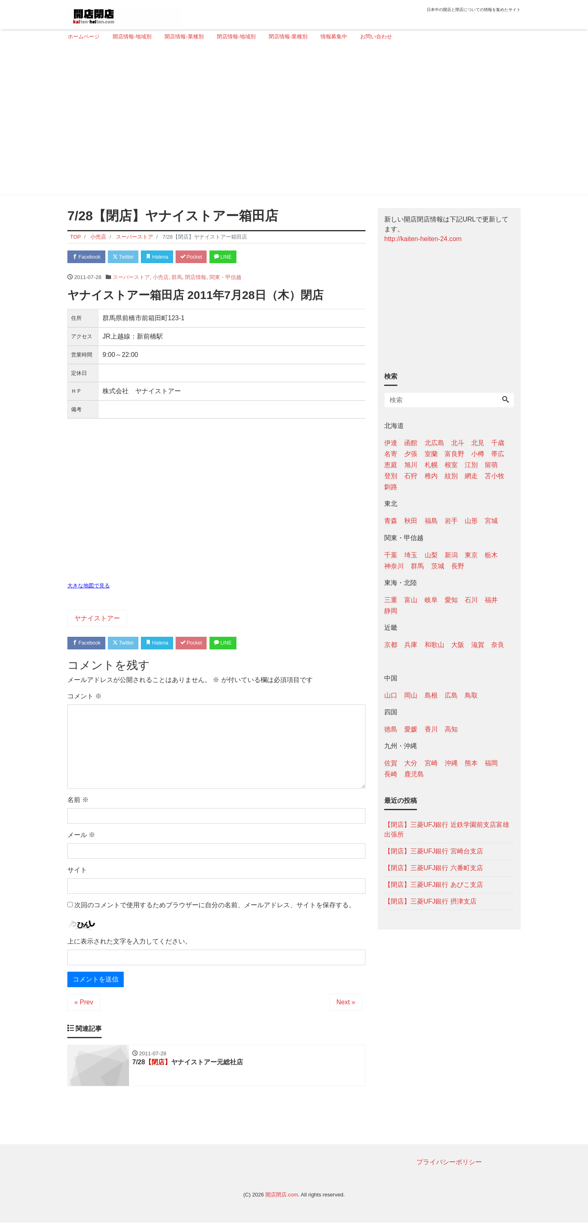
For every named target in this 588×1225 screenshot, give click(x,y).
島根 (431, 695)
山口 (390, 695)
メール (81, 836)
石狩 (410, 475)
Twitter (127, 257)
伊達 (390, 442)
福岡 (491, 763)
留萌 (491, 464)
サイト (77, 871)
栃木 (491, 555)
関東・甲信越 (225, 278)
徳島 (390, 729)
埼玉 (410, 555)
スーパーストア (131, 278)
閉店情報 (195, 278)
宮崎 (431, 763)
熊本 (471, 763)
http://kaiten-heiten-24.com (422, 238)
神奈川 (394, 566)
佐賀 (390, 763)
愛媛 (410, 729)
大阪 (457, 644)
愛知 (451, 599)
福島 (431, 520)
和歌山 (434, 644)
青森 (390, 520)
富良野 (454, 453)
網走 (471, 475)
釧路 (390, 486)
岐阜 (431, 599)
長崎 (390, 774)
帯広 (497, 453)
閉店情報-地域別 (236, 36)
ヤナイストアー (97, 619)
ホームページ (84, 36)
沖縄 (451, 763)
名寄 (390, 453)
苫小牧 (494, 475)
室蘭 (431, 453)
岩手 (451, 520)
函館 (410, 442)
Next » (345, 1003)
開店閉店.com (281, 1197)
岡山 (410, 695)
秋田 (410, 520)
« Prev (83, 1003)
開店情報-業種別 (184, 36)
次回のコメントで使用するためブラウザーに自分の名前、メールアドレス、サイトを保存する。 (214, 906)
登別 (390, 475)
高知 (451, 729)
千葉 (390, 555)
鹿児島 (414, 774)
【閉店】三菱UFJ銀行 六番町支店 (433, 867)
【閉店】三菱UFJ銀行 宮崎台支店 (433, 851)
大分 (410, 763)
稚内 (431, 475)
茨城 (437, 566)
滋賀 (477, 644)
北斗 (457, 442)
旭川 (410, 464)
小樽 (477, 453)
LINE (234, 257)
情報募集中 (334, 36)
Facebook (88, 257)
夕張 (410, 453)
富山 (410, 599)
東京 (471, 555)
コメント (84, 697)
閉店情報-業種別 (288, 36)
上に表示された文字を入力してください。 (129, 942)
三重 (390, 599)
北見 (477, 442)
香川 (431, 729)
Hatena (164, 257)
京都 (390, 644)
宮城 (491, 520)
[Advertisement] (291, 121)
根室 (451, 464)
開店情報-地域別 (132, 36)
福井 (491, 599)
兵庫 (410, 644)
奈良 (497, 644)
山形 (471, 520)
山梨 (431, 555)
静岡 (390, 610)
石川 (471, 599)
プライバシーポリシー (449, 1164)
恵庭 (390, 464)
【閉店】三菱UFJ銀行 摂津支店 (430, 901)
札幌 (431, 464)
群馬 (177, 278)
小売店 (161, 278)
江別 (471, 464)
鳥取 (471, 695)
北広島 (434, 442)
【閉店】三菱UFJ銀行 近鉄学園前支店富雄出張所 (446, 829)
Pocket (200, 257)
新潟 (451, 555)
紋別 (451, 475)
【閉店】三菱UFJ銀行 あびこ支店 (433, 884)
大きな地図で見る (88, 586)
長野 (457, 566)
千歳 (497, 442)
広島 (451, 695)
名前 (78, 801)
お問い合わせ (376, 36)
